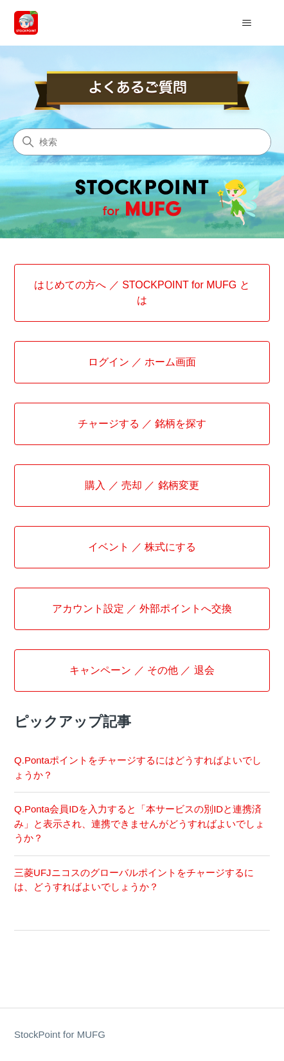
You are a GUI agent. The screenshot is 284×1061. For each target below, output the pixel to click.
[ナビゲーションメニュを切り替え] (247, 23)
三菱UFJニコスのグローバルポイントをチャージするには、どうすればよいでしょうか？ (134, 880)
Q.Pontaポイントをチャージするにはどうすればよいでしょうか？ (138, 767)
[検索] (142, 142)
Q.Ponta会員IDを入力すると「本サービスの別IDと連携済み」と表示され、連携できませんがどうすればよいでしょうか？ (139, 823)
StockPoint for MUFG (59, 1034)
